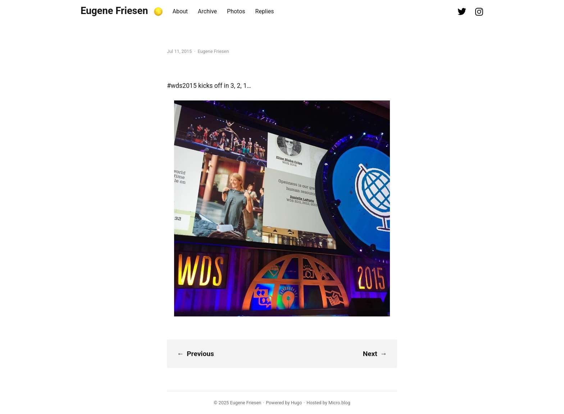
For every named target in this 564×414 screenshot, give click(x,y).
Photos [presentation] (236, 11)
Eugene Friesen (114, 11)
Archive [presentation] (207, 11)
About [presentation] (180, 11)
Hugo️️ (296, 402)
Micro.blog (339, 402)
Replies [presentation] (264, 11)
